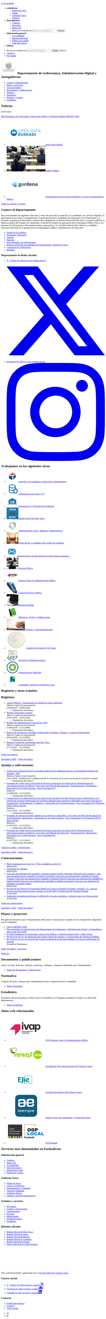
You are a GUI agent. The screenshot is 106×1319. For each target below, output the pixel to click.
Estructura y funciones (16, 235)
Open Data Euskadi (34, 144)
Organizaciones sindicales (24, 672)
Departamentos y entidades (19, 1188)
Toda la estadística (15, 1005)
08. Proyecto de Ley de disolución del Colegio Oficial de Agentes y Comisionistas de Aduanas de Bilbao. (53, 937)
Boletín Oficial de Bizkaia (18, 1237)
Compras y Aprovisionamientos (30, 629)
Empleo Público (33, 170)
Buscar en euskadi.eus (22, 30)
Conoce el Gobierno (15, 1186)
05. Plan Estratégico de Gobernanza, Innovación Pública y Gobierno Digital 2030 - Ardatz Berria (49, 934)
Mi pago (10, 1214)
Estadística (11, 100)
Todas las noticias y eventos (13, 204)
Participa (10, 240)
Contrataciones (13, 1211)
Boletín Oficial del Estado (18, 1242)
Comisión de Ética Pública (24, 593)
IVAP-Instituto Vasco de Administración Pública (47, 1040)
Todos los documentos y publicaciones (24, 970)
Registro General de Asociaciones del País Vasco (28, 742)
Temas (15, 13)
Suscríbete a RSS (8, 759)
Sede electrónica (25, 759)
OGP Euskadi (32, 1143)
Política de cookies (20, 41)
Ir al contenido (7, 3)
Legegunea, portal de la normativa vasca (31, 685)
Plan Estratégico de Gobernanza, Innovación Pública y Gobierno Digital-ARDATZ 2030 (40, 116)
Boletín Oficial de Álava (17, 1234)
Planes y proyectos (15, 85)
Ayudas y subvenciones (17, 1209)
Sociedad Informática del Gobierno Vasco (44, 1092)
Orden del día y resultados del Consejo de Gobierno (35, 543)
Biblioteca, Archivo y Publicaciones (28, 617)
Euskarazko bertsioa (15, 1303)
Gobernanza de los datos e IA (25, 494)
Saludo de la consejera (16, 232)
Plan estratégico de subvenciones (21, 242)
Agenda (10, 237)
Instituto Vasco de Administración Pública (31, 580)
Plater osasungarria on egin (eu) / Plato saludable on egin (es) (34, 864)
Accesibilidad (18, 36)
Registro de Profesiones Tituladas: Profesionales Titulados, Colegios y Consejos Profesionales (48, 732)
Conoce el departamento (17, 83)
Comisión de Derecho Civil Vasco (31, 648)
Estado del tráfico (14, 1219)
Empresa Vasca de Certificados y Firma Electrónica (49, 1117)
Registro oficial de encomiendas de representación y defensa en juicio (37, 245)
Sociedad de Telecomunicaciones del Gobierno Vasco (49, 1066)
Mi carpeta (11, 56)
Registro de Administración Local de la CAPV (27, 722)
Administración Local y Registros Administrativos (35, 531)
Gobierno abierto (14, 1193)
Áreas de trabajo (14, 87)
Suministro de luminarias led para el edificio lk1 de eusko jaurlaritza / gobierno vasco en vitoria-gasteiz (52, 896)
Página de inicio (19, 10)
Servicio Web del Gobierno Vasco (54, 1273)
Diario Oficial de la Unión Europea (22, 1244)
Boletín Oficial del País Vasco (26, 518)
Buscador (16, 25)
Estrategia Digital (20, 605)
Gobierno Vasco (19, 15)
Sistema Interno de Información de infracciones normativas (38, 556)
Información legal (20, 38)
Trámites (16, 18)
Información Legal (15, 1170)
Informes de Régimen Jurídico (26, 660)
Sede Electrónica (19, 43)
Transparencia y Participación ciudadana (30, 506)
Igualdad (10, 250)
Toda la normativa (15, 986)
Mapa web (16, 28)
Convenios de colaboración (19, 247)
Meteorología (12, 1216)
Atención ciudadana (15, 1191)
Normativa (11, 95)
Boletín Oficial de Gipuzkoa (19, 1239)
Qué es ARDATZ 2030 (17, 927)
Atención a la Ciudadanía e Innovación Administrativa (36, 482)
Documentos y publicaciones (19, 90)
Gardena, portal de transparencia (21, 1196)
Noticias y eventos (15, 97)
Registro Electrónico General (19, 713)
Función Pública (20, 568)
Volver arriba (12, 1308)
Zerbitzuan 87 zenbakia (17, 869)
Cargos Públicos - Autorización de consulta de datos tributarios (34, 703)
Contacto (16, 23)
